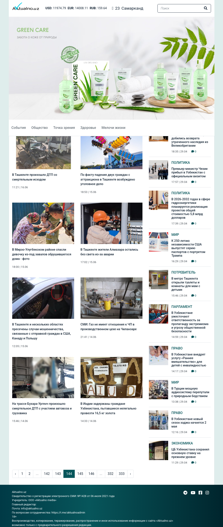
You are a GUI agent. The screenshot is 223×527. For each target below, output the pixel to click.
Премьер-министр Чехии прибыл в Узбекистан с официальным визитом (189, 172)
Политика (180, 163)
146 (91, 474)
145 (80, 474)
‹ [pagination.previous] (15, 474)
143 (58, 474)
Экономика (182, 443)
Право (177, 348)
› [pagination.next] (130, 474)
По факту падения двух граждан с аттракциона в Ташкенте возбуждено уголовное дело (108, 179)
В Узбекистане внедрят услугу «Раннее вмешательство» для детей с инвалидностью (188, 360)
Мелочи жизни (113, 128)
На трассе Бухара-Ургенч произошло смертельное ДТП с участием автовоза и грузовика (42, 408)
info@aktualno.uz (31, 508)
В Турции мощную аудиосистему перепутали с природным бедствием (190, 392)
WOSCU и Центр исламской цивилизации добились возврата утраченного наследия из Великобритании (189, 138)
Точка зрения (64, 128)
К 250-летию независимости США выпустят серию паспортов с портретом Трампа (188, 248)
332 (111, 474)
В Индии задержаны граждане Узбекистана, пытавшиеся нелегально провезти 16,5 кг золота (108, 408)
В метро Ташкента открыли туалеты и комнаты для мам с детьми (185, 284)
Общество (39, 128)
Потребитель (183, 272)
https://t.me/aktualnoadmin (68, 512)
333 (122, 474)
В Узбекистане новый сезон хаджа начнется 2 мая (188, 422)
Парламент (181, 307)
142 (47, 474)
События (18, 128)
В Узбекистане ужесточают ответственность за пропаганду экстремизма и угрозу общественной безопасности (189, 322)
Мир (175, 235)
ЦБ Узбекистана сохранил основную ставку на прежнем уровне (190, 453)
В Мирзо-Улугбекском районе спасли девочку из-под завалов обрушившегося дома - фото (41, 254)
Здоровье (88, 128)
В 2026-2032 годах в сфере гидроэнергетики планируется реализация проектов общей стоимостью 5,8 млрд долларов (190, 208)
